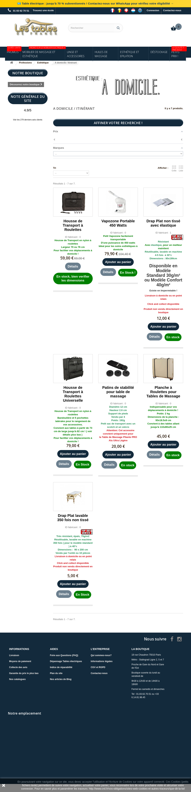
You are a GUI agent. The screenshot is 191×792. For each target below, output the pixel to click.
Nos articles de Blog (60, 679)
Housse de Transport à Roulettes (73, 225)
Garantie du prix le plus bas (23, 673)
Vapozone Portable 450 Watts (118, 223)
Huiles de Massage (101, 54)
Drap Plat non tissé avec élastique (163, 223)
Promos (14, 50)
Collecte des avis (18, 667)
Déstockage (159, 52)
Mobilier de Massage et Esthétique (44, 52)
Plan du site (56, 673)
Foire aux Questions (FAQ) (64, 655)
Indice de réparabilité (61, 667)
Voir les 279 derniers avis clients (27, 120)
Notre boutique (27, 73)
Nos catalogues (17, 679)
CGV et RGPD (98, 667)
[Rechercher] (118, 28)
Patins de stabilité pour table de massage (118, 391)
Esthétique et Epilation (129, 54)
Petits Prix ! (178, 52)
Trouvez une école (43, 10)
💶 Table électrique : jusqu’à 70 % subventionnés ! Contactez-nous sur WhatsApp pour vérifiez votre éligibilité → (95, 3)
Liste (181, 168)
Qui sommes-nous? (101, 655)
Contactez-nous (172, 10)
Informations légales (101, 661)
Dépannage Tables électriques (66, 661)
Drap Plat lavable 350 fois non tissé (73, 518)
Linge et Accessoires (75, 54)
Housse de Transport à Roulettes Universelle (73, 393)
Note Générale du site (28, 98)
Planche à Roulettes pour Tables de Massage (163, 391)
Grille (174, 168)
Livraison (14, 655)
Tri (54, 168)
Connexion (153, 10)
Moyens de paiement (20, 661)
